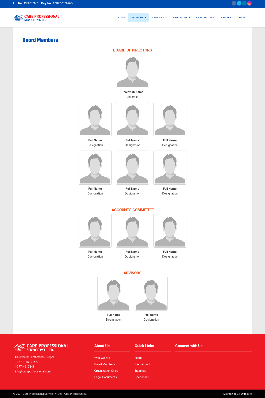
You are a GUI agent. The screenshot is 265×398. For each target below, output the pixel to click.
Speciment (142, 377)
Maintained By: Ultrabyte (237, 393)
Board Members (104, 364)
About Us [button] (137, 17)
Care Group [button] (204, 17)
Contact (243, 17)
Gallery (226, 17)
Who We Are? (103, 358)
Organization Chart (106, 370)
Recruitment (142, 364)
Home (121, 17)
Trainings (140, 370)
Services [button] (158, 17)
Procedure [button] (180, 17)
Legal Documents (105, 377)
